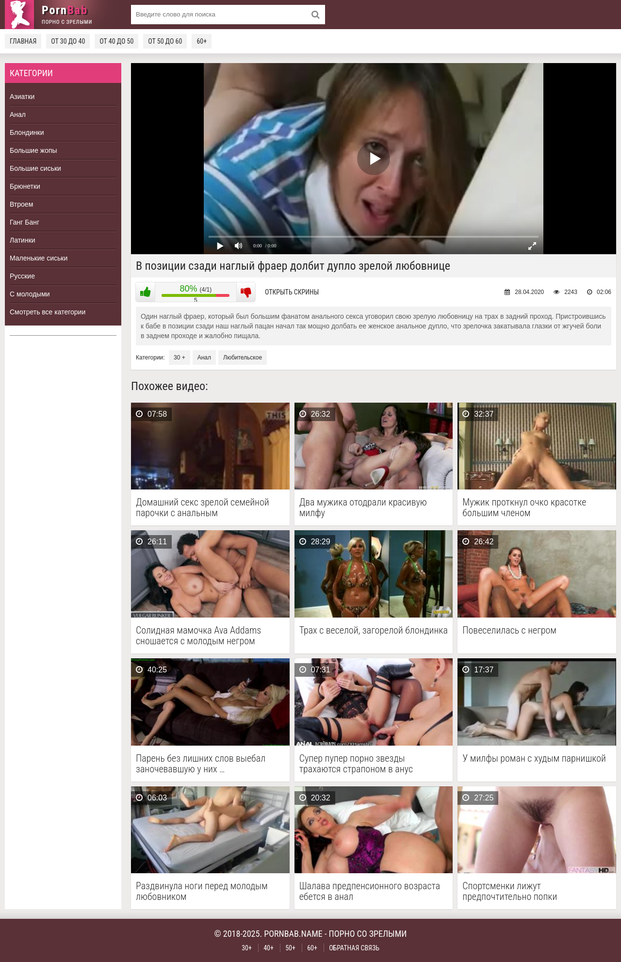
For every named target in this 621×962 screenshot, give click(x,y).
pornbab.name (293, 934)
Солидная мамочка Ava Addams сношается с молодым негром (198, 635)
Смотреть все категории (47, 312)
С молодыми (30, 294)
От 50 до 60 (165, 41)
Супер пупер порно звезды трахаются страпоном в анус (356, 763)
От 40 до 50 (116, 41)
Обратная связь (354, 948)
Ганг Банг (24, 222)
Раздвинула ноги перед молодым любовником (202, 891)
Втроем (21, 204)
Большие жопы (33, 150)
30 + (179, 357)
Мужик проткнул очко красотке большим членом (524, 507)
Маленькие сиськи (38, 258)
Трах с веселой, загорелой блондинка (373, 630)
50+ (290, 948)
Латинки (22, 240)
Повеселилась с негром (509, 630)
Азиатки (22, 96)
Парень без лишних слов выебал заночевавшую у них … (200, 763)
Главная (23, 41)
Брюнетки (25, 186)
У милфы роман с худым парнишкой (534, 758)
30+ (247, 948)
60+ (201, 41)
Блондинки (27, 132)
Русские (22, 276)
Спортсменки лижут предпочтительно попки (509, 891)
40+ (268, 948)
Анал (18, 114)
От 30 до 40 (68, 41)
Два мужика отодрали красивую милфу (363, 507)
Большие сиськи (35, 168)
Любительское (242, 357)
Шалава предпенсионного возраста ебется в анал (370, 891)
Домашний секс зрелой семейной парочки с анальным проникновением (202, 507)
